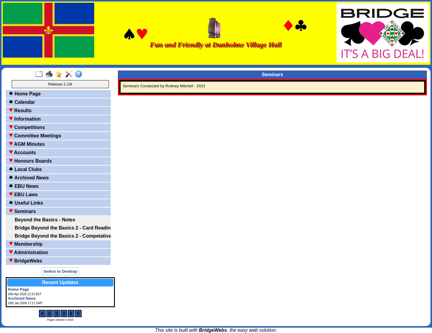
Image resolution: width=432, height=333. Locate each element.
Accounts (22, 152)
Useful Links (26, 203)
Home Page (25, 93)
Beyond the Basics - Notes (45, 219)
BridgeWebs (25, 260)
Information (24, 119)
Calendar (22, 102)
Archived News (29, 177)
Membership (26, 244)
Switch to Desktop (60, 271)
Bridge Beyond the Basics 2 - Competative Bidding (62, 235)
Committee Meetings (35, 135)
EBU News (23, 186)
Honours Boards (30, 161)
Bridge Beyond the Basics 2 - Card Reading (62, 227)
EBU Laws (23, 194)
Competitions (27, 127)
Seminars (22, 211)
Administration (28, 252)
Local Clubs (25, 169)
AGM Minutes (27, 144)
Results (20, 110)
